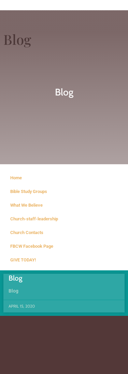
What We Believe (26, 205)
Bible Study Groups (28, 191)
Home (16, 177)
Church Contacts (26, 232)
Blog (15, 278)
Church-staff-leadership (34, 218)
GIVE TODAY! (23, 259)
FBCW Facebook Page (31, 246)
